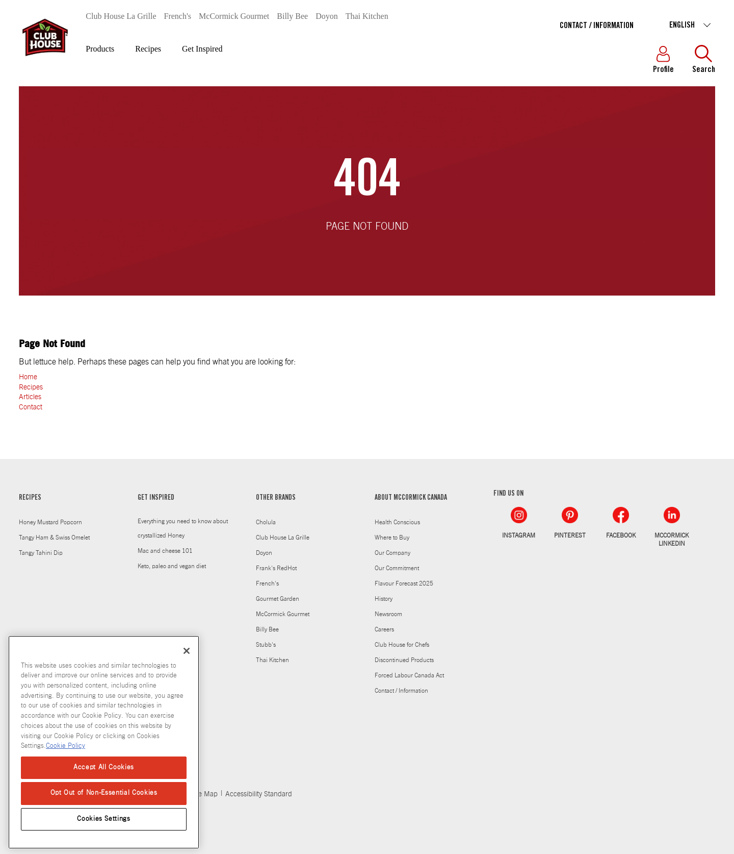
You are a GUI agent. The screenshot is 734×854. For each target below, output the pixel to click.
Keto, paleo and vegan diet (172, 566)
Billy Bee (292, 16)
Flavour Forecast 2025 (404, 583)
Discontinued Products (404, 660)
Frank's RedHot (276, 568)
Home (28, 377)
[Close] (186, 651)
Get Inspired (202, 48)
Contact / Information (597, 26)
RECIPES (30, 498)
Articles (30, 397)
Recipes (148, 48)
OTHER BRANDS (276, 498)
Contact (30, 407)
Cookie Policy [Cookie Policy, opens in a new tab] (65, 746)
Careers (384, 629)
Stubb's (266, 645)
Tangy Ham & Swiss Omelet (54, 537)
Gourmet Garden (277, 599)
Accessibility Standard (258, 794)
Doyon (327, 16)
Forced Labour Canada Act (409, 675)
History (383, 599)
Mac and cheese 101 (165, 551)
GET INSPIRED (156, 498)
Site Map (204, 794)
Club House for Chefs (402, 645)
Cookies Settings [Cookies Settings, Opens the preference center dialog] (103, 819)
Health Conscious (397, 522)
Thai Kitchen (367, 16)
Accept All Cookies (103, 767)
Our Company (392, 553)
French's (178, 16)
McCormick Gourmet (234, 16)
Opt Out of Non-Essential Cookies (104, 793)
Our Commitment (397, 568)
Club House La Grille (121, 16)
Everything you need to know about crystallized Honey (183, 528)
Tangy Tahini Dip (41, 553)
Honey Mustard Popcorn (50, 522)
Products (100, 48)
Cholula (266, 522)
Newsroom (388, 614)
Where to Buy (392, 537)
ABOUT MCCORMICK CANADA (411, 498)
